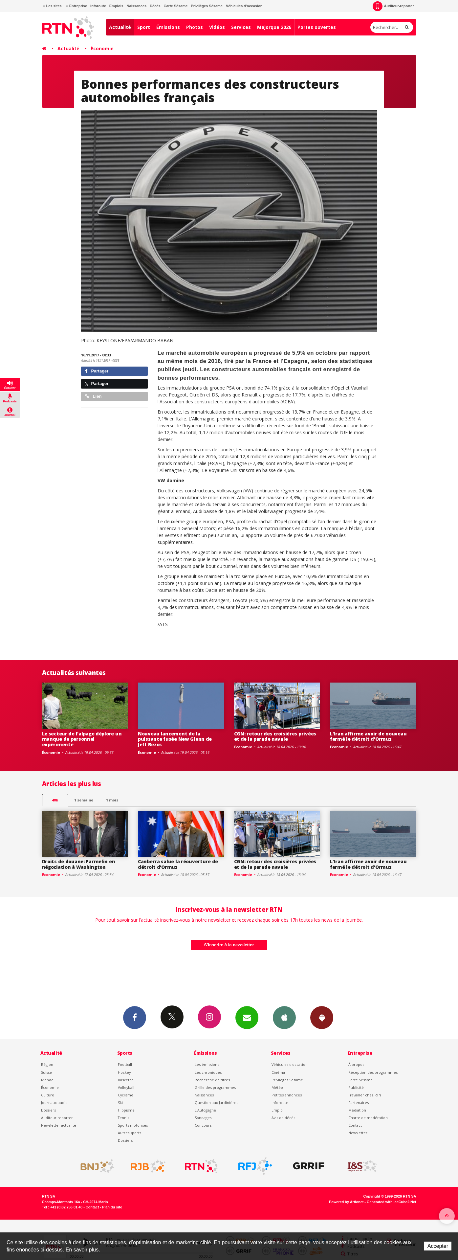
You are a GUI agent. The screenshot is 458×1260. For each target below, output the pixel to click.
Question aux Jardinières (216, 1102)
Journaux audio (54, 1102)
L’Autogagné (205, 1110)
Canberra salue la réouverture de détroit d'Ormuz (178, 864)
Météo (277, 1087)
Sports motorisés (133, 1125)
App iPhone (284, 1017)
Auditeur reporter (57, 1117)
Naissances (137, 6)
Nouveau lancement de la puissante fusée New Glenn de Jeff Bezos (175, 739)
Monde (47, 1080)
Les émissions (207, 1064)
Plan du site (112, 1207)
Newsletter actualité (58, 1125)
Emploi (278, 1110)
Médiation (357, 1110)
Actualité (120, 27)
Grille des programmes (215, 1087)
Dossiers (48, 1110)
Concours (203, 1125)
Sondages (203, 1117)
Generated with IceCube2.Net (391, 1202)
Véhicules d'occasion (244, 6)
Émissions (168, 27)
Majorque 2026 (274, 27)
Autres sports (129, 1133)
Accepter (437, 1246)
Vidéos (217, 27)
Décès (155, 6)
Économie (102, 48)
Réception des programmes (373, 1072)
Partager (96, 371)
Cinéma (278, 1072)
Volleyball (126, 1087)
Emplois (116, 6)
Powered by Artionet (346, 1202)
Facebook (134, 1017)
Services (241, 27)
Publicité (356, 1087)
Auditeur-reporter (393, 6)
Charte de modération (368, 1117)
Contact (355, 1125)
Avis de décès (283, 1117)
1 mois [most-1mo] (112, 800)
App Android (321, 1017)
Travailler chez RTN (364, 1095)
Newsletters (246, 1017)
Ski (120, 1102)
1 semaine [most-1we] (83, 800)
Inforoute (98, 6)
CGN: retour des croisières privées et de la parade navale (275, 736)
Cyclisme (125, 1095)
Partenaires (358, 1102)
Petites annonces (287, 1095)
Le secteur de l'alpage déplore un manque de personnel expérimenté (82, 739)
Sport (143, 27)
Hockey (124, 1072)
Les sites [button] (52, 6)
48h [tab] (55, 800)
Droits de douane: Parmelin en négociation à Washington (78, 864)
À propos (356, 1064)
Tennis (123, 1117)
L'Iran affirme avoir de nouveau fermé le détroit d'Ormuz (368, 736)
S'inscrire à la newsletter (229, 944)
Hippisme (126, 1110)
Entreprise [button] (76, 6)
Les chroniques (208, 1072)
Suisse (46, 1072)
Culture (47, 1095)
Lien (93, 396)
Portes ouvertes (316, 27)
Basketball (127, 1080)
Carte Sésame (176, 6)
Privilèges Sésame (207, 6)
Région (47, 1064)
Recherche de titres (212, 1080)
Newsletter (357, 1133)
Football (125, 1064)
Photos (194, 27)
